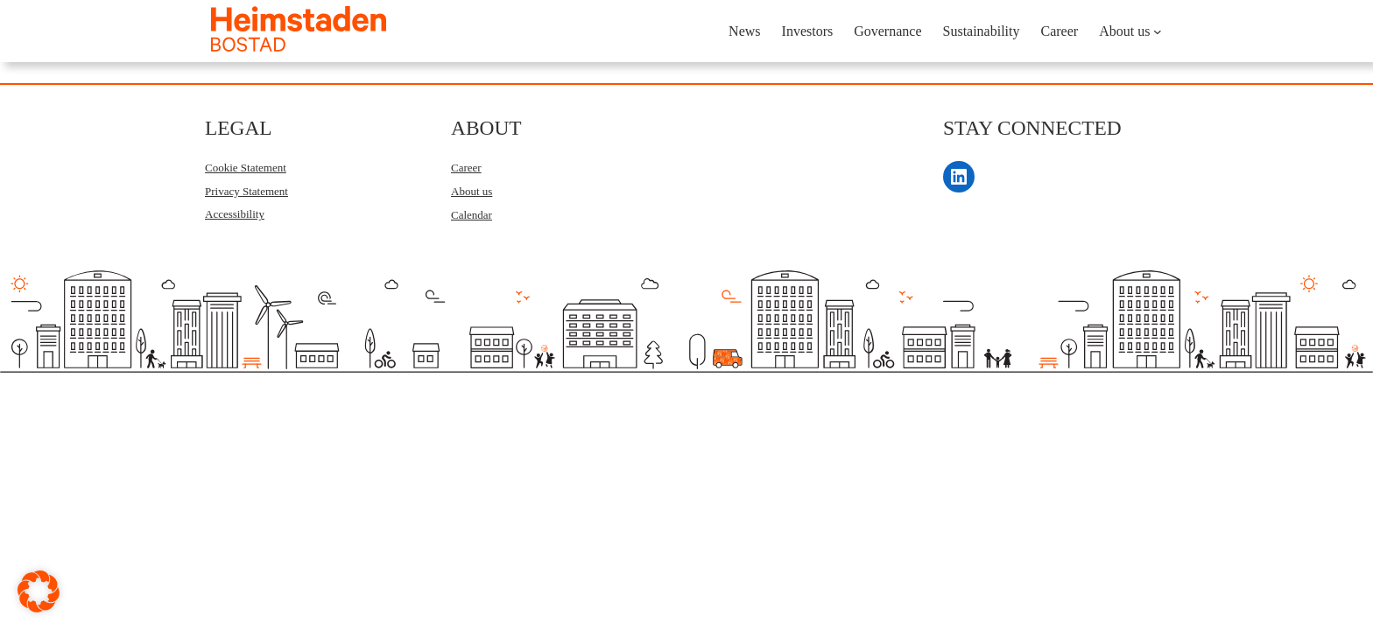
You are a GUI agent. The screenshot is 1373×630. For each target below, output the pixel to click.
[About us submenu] (1157, 31)
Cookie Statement (245, 167)
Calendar (471, 214)
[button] (38, 591)
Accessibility (234, 213)
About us (471, 191)
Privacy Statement (246, 191)
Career (466, 167)
